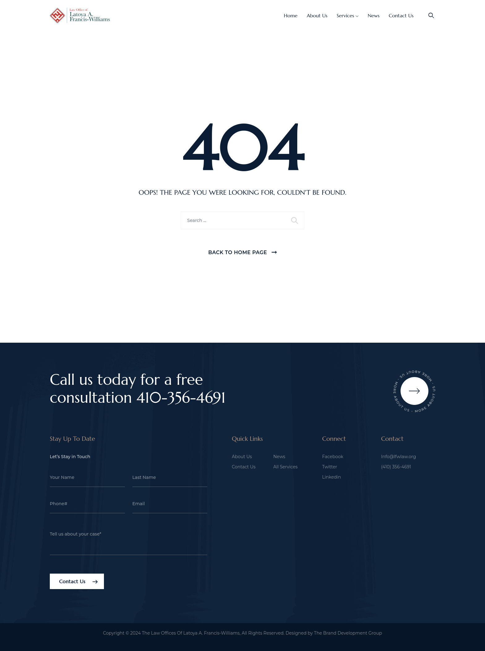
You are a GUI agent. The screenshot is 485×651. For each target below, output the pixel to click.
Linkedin (331, 477)
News (374, 15)
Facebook (332, 456)
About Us (317, 15)
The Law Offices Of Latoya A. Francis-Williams (191, 633)
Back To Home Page (237, 252)
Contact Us (401, 15)
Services (345, 15)
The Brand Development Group (348, 633)
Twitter (329, 467)
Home (291, 15)
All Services (285, 467)
